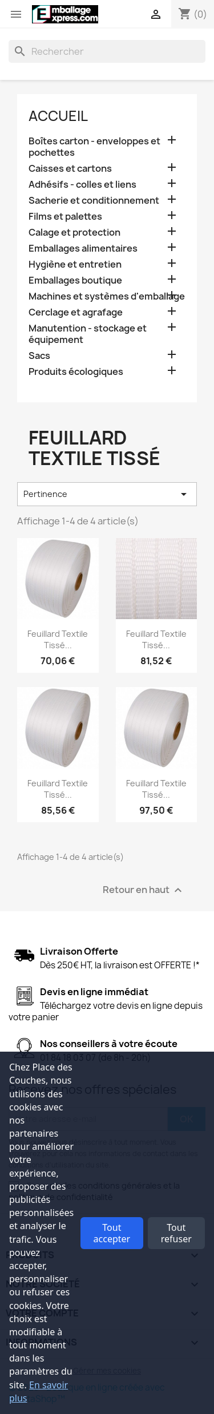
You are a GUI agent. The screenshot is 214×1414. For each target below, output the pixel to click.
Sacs (39, 356)
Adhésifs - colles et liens (82, 185)
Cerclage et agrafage (76, 312)
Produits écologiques (76, 372)
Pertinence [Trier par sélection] (107, 494)
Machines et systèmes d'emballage (107, 296)
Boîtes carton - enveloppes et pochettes (94, 147)
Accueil (58, 116)
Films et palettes (65, 217)
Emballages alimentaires (83, 248)
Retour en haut (144, 890)
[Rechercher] (107, 51)
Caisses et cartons (70, 169)
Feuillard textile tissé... (57, 639)
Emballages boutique (75, 280)
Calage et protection (74, 233)
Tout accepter (112, 1233)
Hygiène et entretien (75, 264)
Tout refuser (176, 1233)
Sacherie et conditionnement (94, 201)
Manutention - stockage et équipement (88, 334)
